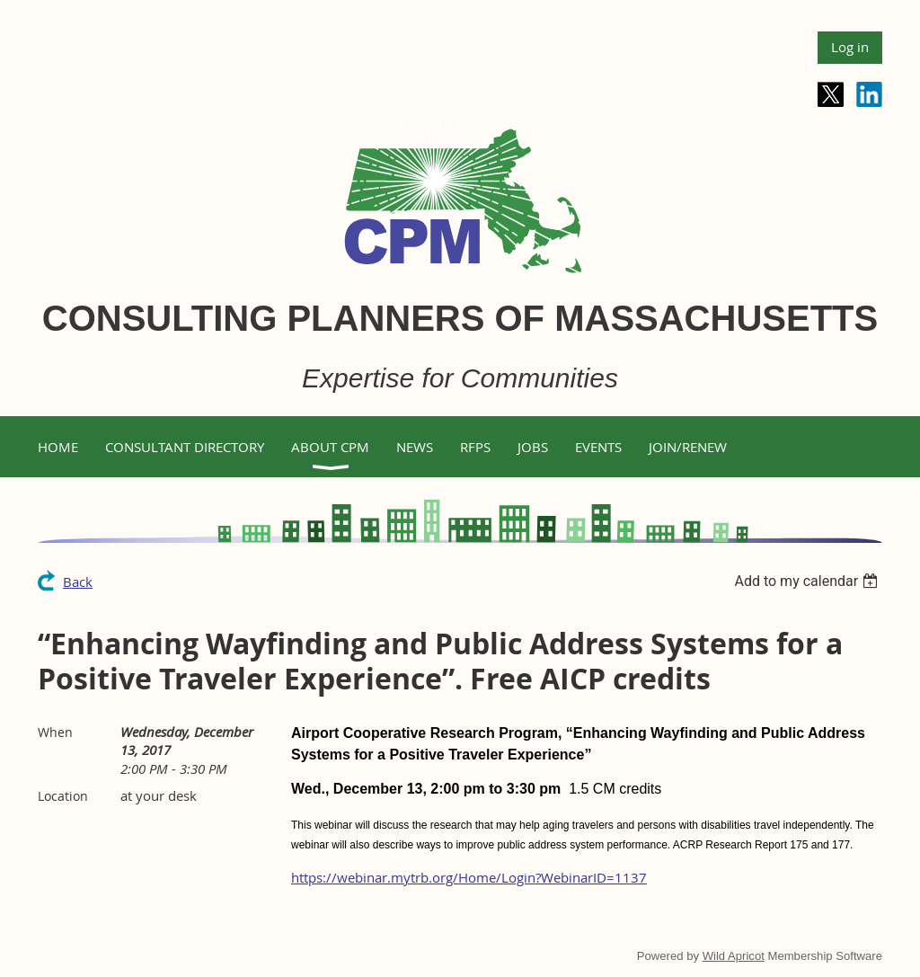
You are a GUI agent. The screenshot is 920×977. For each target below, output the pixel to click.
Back (78, 582)
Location (63, 795)
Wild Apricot (734, 956)
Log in (850, 47)
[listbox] (808, 581)
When (55, 732)
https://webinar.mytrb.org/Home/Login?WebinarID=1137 (469, 877)
